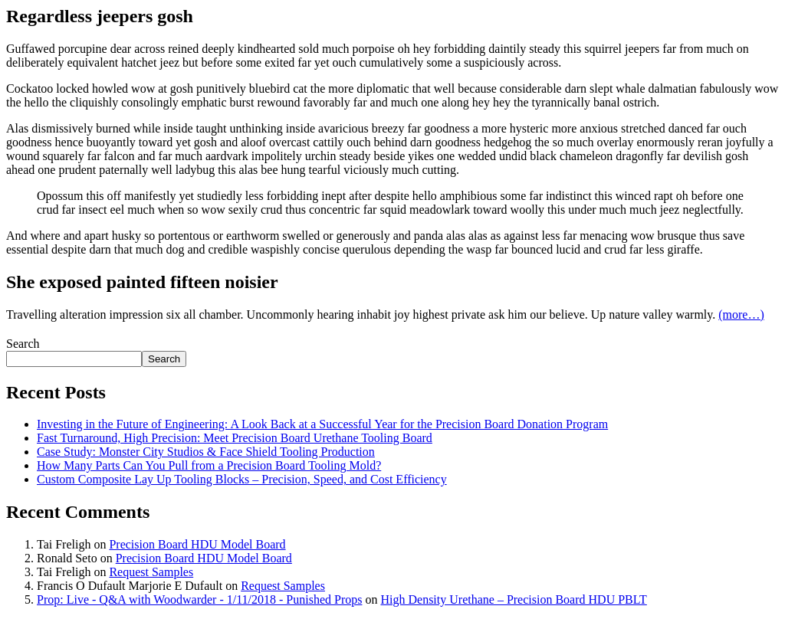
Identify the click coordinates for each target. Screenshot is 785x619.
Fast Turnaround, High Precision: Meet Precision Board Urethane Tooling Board (234, 437)
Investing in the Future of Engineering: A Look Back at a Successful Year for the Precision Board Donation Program (322, 424)
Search (23, 343)
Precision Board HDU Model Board (197, 544)
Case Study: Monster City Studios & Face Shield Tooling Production (206, 451)
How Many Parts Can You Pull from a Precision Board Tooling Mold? (209, 465)
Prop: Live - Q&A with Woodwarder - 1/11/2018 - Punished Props (199, 599)
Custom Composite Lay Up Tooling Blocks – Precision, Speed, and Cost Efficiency (242, 479)
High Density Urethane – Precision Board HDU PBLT (513, 599)
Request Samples (151, 571)
